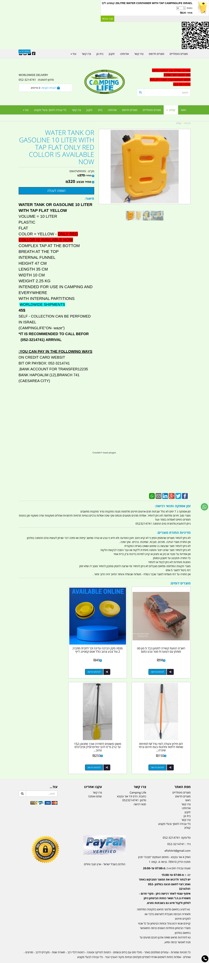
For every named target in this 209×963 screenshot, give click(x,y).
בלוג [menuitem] (100, 110)
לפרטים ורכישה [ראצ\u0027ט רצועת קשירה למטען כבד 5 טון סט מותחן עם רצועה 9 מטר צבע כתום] (160, 666)
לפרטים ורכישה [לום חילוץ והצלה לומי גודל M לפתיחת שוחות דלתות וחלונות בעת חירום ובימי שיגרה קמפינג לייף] (41, 666)
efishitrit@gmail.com (178, 840)
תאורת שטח (58, 942)
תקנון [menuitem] (89, 110)
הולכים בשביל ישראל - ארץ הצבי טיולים (104, 854)
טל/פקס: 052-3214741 (177, 827)
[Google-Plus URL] (29, 54)
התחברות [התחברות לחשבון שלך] (24, 51)
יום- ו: (165, 878)
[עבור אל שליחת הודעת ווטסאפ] (204, 506)
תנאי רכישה (140, 794)
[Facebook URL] (33, 54)
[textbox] (163, 880)
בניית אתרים (91, 960)
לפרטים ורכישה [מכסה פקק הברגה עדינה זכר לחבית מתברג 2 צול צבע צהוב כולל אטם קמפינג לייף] (101, 666)
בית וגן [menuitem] (99, 54)
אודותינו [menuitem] (112, 110)
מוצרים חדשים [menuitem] (129, 110)
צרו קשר (97, 782)
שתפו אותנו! (95, 786)
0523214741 (130, 790)
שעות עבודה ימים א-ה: (167, 858)
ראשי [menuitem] (183, 110)
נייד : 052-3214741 (179, 834)
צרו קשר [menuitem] (76, 110)
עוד (26, 110)
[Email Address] (20, 54)
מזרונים (29, 942)
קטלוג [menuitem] (170, 110)
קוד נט (99, 960)
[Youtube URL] (25, 54)
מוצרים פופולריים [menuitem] (152, 110)
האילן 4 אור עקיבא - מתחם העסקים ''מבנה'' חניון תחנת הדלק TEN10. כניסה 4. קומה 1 (164, 849)
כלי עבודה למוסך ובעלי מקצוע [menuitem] (50, 110)
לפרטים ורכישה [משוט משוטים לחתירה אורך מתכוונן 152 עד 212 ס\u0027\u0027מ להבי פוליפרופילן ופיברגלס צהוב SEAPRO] (160, 757)
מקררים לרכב (42, 942)
